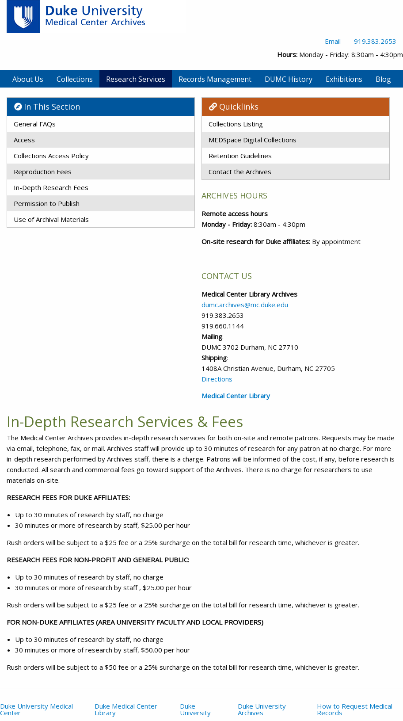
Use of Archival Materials (51, 219)
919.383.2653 (375, 41)
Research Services (135, 79)
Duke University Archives (262, 709)
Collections (75, 79)
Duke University (195, 709)
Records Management (215, 79)
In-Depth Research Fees (51, 187)
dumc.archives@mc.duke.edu (245, 304)
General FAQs (35, 123)
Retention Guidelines (240, 155)
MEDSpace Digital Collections (253, 139)
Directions (217, 378)
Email (333, 41)
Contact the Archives (240, 171)
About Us (27, 79)
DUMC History (288, 79)
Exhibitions (344, 79)
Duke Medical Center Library (126, 709)
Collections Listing (236, 123)
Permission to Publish (47, 203)
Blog (383, 79)
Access (24, 139)
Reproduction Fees (43, 171)
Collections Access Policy (51, 155)
